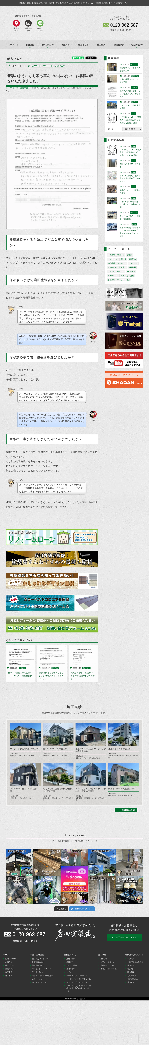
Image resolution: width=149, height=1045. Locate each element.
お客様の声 (119, 45)
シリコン (121, 271)
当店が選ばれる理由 (135, 962)
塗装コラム (83, 45)
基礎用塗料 (70, 969)
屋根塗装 (121, 255)
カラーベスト (113, 276)
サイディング (113, 259)
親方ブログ (25, 88)
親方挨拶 (130, 965)
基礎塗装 (111, 263)
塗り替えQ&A (37, 972)
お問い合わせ (10, 959)
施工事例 (8, 972)
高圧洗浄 (124, 276)
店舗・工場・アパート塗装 (42, 976)
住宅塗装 (132, 259)
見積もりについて (108, 965)
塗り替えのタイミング (40, 959)
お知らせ (8, 962)
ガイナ (69, 972)
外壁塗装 (111, 255)
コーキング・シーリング (41, 969)
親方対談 (130, 982)
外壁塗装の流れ (38, 962)
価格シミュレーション (109, 969)
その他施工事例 (128, 810)
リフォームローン (108, 962)
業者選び (122, 267)
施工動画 (101, 45)
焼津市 (129, 255)
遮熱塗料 (111, 280)
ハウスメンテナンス (40, 982)
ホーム (6, 954)
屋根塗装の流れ (38, 965)
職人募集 (130, 972)
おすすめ (111, 271)
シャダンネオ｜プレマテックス (78, 979)
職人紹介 (130, 969)
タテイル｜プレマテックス (76, 976)
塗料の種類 (70, 959)
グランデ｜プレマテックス (76, 982)
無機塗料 (132, 267)
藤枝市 (123, 259)
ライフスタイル (123, 280)
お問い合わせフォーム (126, 937)
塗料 (132, 276)
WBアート (36, 66)
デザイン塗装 (71, 965)
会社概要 (130, 959)
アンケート (48, 66)
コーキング (121, 263)
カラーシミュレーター (40, 979)
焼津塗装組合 (132, 979)
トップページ (12, 45)
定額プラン (105, 959)
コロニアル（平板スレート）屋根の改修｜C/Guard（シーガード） (78, 988)
